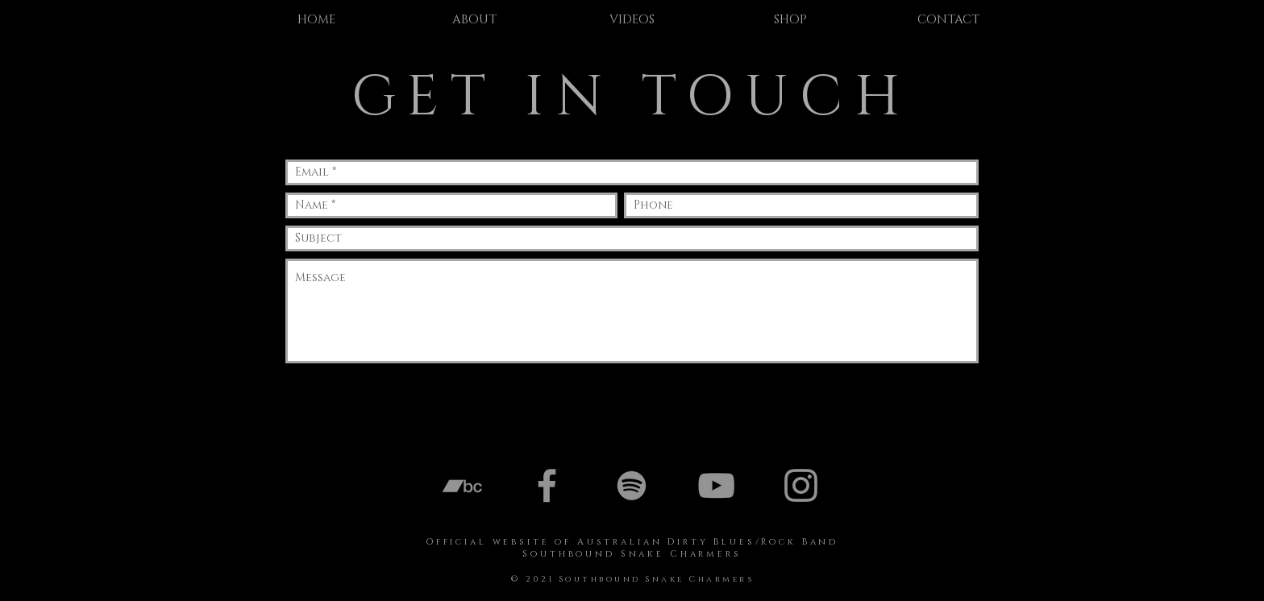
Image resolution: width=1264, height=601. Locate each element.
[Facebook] (547, 485)
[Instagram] (801, 485)
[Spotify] (631, 485)
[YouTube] (716, 485)
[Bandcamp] (462, 485)
